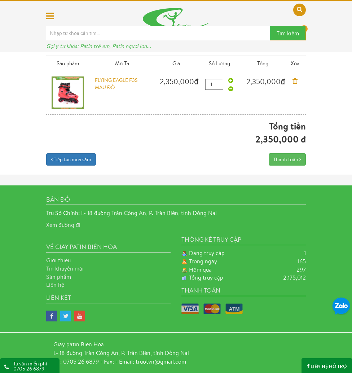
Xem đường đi (63, 225)
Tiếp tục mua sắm (71, 159)
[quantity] (214, 84)
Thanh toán (287, 159)
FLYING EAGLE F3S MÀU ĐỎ (116, 84)
